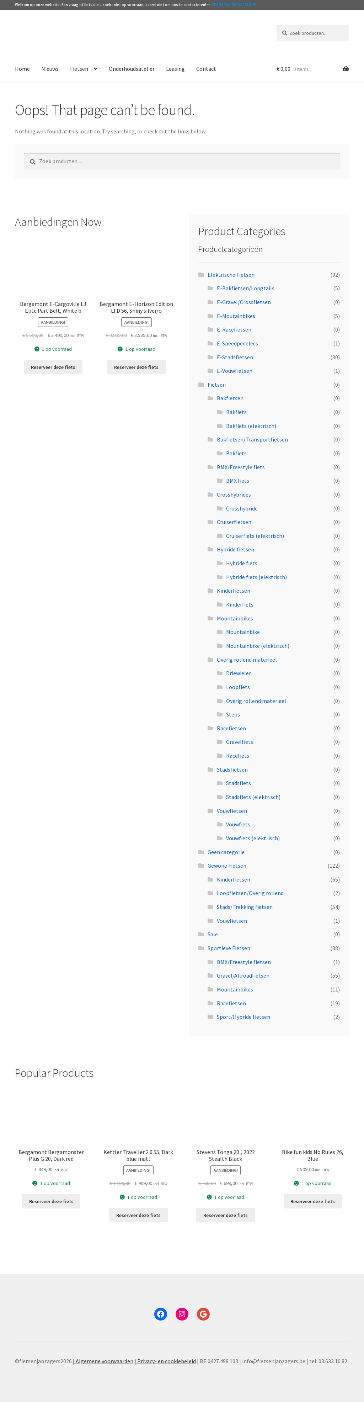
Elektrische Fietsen (231, 274)
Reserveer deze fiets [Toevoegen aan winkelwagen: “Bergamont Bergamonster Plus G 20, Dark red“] (51, 1201)
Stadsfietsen (232, 769)
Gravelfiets (239, 741)
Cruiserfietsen (234, 521)
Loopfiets (238, 687)
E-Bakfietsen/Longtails (245, 288)
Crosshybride (242, 508)
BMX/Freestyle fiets (241, 467)
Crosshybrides (234, 494)
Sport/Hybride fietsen (243, 1016)
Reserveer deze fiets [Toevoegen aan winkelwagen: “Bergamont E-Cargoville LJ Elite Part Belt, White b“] (53, 367)
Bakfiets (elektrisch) (251, 425)
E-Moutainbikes (236, 315)
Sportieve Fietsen (229, 948)
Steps (233, 714)
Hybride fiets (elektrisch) (256, 577)
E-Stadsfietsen (235, 357)
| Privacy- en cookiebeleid (165, 1361)
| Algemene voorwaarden (103, 1361)
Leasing (175, 68)
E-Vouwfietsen (234, 370)
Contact (206, 68)
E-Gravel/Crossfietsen (244, 302)
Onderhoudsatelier (132, 68)
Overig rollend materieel (247, 659)
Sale (213, 934)
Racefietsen (231, 728)
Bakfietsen (230, 398)
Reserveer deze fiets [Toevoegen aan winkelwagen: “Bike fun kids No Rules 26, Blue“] (312, 1201)
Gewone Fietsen (227, 865)
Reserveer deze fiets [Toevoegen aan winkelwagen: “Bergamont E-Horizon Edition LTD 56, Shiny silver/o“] (136, 367)
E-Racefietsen (234, 329)
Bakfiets (236, 412)
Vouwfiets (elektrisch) (253, 838)
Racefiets (237, 755)
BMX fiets (237, 480)
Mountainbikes (235, 618)
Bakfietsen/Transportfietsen (252, 439)
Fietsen (79, 68)
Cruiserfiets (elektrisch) (255, 535)
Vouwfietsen (232, 810)
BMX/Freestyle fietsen (244, 961)
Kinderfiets (239, 604)
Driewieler (238, 673)
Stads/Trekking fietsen (245, 906)
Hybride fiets (241, 563)
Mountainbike (243, 631)
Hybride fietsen (235, 549)
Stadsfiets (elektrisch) (253, 796)
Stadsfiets (238, 783)
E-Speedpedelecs (237, 343)
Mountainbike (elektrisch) (257, 645)
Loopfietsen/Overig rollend (250, 892)
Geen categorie (226, 852)
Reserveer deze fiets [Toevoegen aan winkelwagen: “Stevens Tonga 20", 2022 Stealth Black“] (225, 1215)
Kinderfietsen (233, 590)
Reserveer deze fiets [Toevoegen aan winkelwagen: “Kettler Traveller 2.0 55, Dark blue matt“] (138, 1215)
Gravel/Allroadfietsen (243, 975)
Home (22, 68)
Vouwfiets (238, 824)
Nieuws (50, 68)
